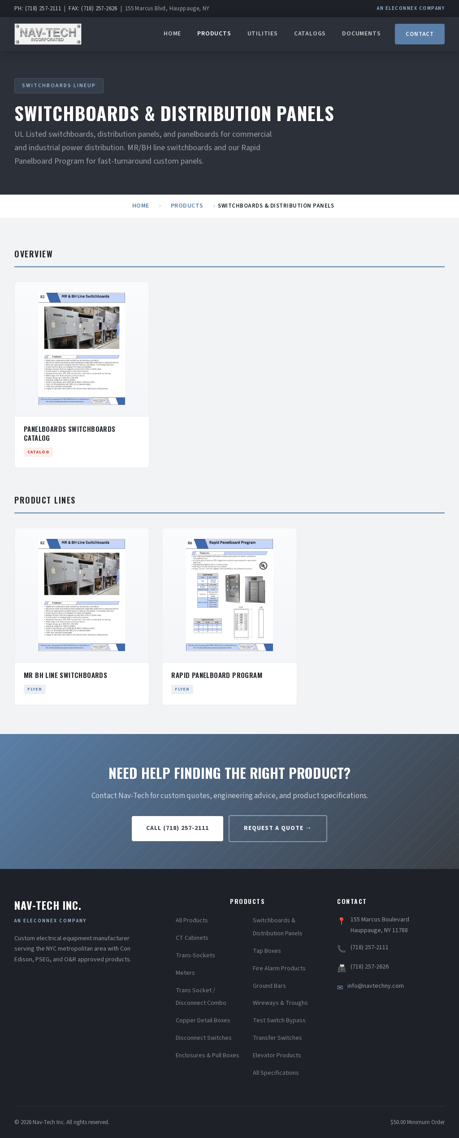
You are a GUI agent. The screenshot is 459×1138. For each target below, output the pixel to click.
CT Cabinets (192, 938)
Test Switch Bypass (279, 1020)
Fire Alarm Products (279, 968)
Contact (420, 34)
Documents (361, 33)
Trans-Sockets (195, 955)
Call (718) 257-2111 (177, 828)
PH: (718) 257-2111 (37, 8)
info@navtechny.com (375, 986)
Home (172, 33)
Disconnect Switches (204, 1038)
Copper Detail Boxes (203, 1020)
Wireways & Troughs (280, 1003)
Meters (185, 973)
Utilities (262, 33)
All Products (192, 920)
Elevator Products (277, 1055)
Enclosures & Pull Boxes (207, 1055)
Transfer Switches (277, 1038)
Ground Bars (269, 986)
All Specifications (276, 1073)
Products (214, 33)
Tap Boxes (267, 951)
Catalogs (310, 33)
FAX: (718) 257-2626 (93, 8)
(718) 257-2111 (370, 947)
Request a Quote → (278, 828)
